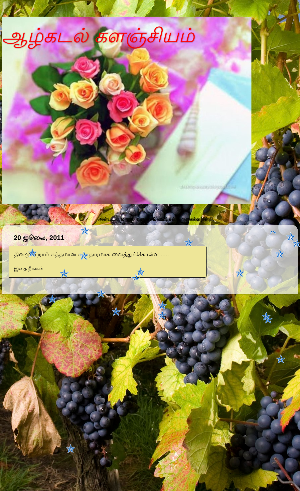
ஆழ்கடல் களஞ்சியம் (98, 35)
